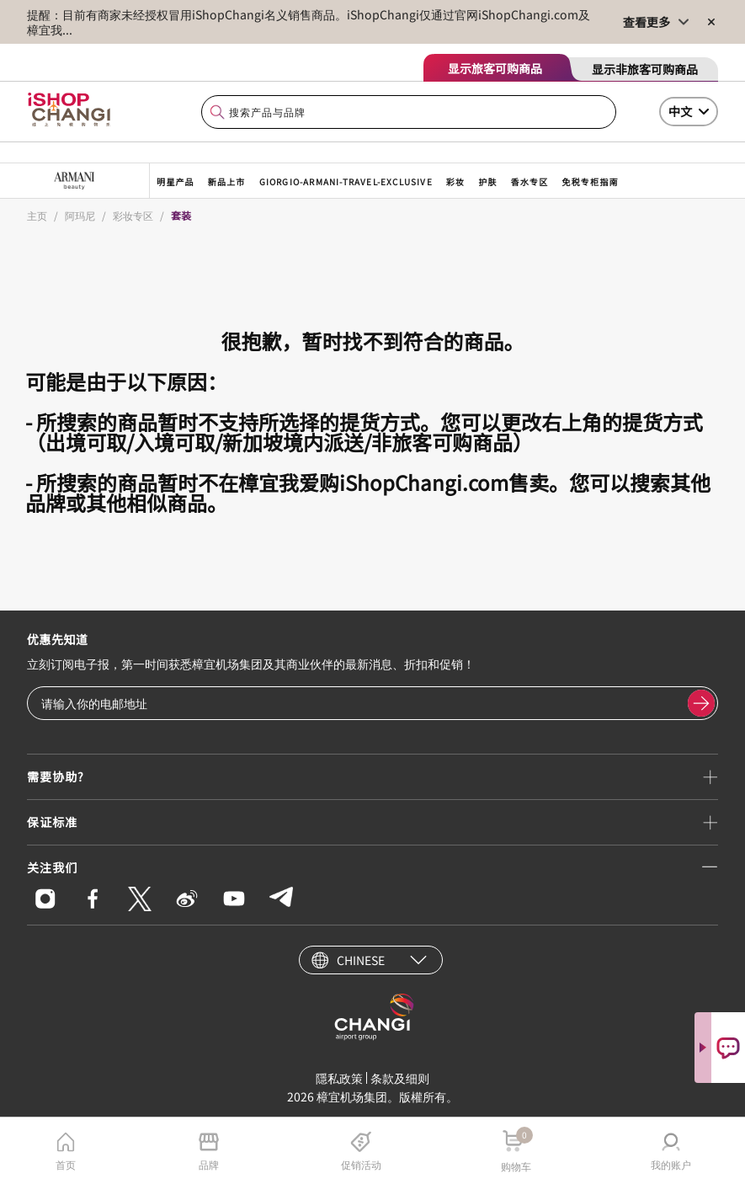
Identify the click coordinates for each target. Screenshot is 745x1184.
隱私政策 (339, 1077)
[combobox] (408, 112)
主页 (37, 215)
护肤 (487, 181)
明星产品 (175, 181)
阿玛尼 (80, 215)
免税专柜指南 (589, 181)
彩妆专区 (133, 215)
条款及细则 (399, 1077)
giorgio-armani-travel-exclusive (346, 181)
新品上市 (227, 181)
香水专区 (530, 181)
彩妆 (455, 181)
